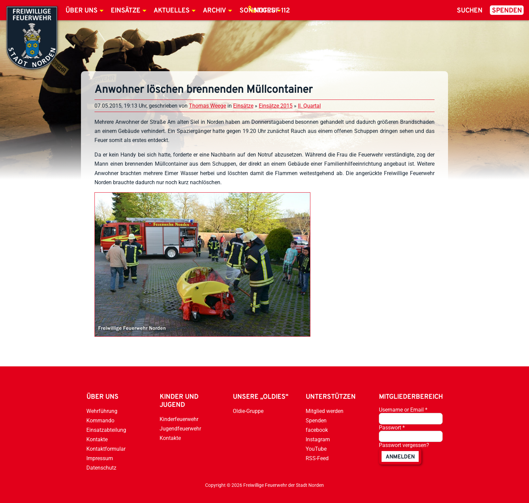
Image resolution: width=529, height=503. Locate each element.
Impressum (99, 458)
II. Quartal (309, 106)
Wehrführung (101, 411)
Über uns (81, 11)
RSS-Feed (317, 458)
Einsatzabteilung (106, 430)
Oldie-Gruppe (248, 411)
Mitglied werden (324, 411)
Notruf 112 (272, 11)
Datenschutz (101, 468)
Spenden (507, 11)
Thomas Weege (207, 106)
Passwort (392, 427)
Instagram (318, 439)
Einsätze (125, 11)
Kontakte (97, 439)
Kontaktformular (106, 449)
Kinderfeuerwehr (179, 419)
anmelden (400, 457)
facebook (317, 430)
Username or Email (403, 410)
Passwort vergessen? (404, 445)
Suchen (469, 11)
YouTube (316, 449)
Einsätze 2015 (276, 106)
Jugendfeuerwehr (180, 428)
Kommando (100, 420)
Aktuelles (172, 11)
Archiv (214, 11)
